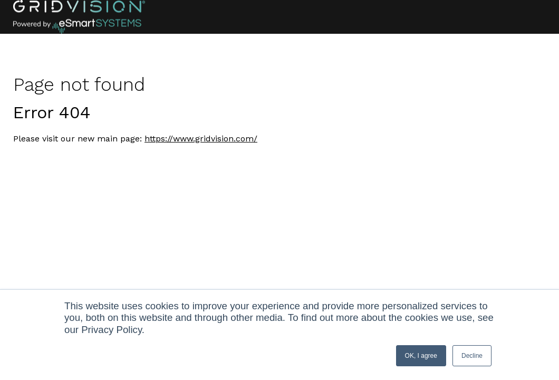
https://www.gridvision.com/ (200, 139)
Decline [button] (472, 355)
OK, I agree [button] (421, 355)
